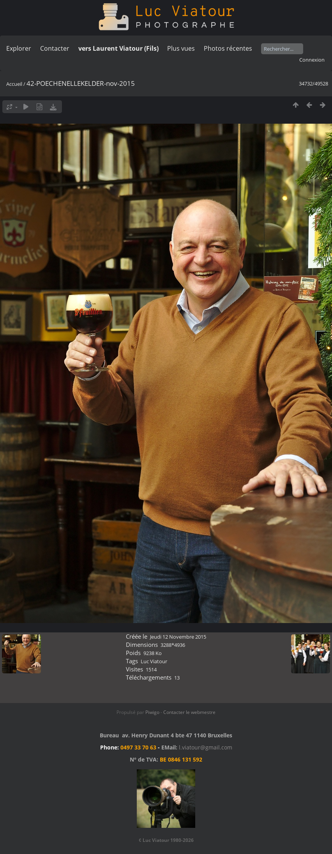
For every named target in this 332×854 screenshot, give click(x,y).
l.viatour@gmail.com (205, 747)
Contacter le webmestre (189, 712)
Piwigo (152, 712)
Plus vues (181, 48)
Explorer (18, 48)
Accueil (14, 83)
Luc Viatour (154, 661)
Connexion (312, 59)
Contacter (54, 48)
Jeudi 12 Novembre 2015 (178, 636)
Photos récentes (228, 48)
